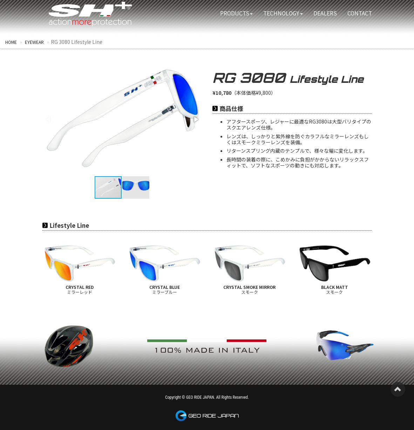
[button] (195, 119)
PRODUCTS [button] (236, 13)
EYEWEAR (35, 42)
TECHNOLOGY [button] (283, 13)
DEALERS (325, 13)
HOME (11, 42)
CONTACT (359, 13)
